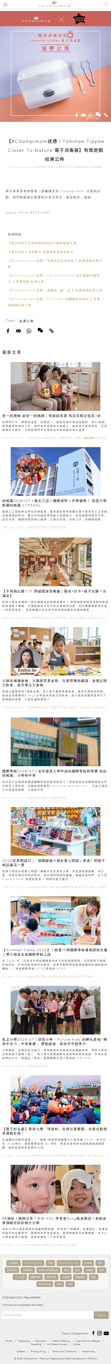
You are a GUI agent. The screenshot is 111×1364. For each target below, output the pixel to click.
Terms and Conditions (64, 1351)
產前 (77, 1270)
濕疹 (93, 1277)
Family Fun (77, 617)
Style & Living (99, 617)
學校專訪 (80, 1277)
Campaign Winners (87, 167)
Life (78, 437)
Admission (58, 527)
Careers (20, 1351)
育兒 (100, 1263)
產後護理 (89, 437)
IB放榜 (65, 1277)
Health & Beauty (43, 437)
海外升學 (51, 1277)
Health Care (67, 1244)
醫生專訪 (12, 1270)
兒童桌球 (13, 1263)
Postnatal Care (62, 707)
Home (9, 1341)
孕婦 (101, 1270)
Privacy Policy (38, 1351)
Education (39, 527)
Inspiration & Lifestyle (52, 167)
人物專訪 (28, 1270)
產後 (66, 1270)
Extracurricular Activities (72, 887)
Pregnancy (39, 707)
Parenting (36, 1344)
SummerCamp (33, 1263)
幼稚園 (89, 1270)
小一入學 (20, 1277)
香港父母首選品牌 (48, 1270)
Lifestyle (65, 437)
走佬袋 (88, 1263)
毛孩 (70, 1284)
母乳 (59, 1284)
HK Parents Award (57, 1344)
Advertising (88, 1351)
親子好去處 (45, 1284)
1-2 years (85, 707)
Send (101, 1315)
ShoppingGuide (68, 1263)
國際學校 (35, 1277)
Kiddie (76, 1344)
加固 (50, 1263)
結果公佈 (27, 321)
